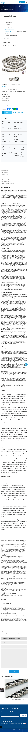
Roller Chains (7, 24)
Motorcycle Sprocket (21, 31)
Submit (14, 671)
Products (5, 6)
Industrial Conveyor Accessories (13, 6)
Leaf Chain (6, 33)
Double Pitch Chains (8, 22)
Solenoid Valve (6, 42)
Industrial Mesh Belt (8, 27)
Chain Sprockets (7, 26)
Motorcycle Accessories (5, 8)
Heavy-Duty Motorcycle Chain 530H (7, 9)
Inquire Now (7, 112)
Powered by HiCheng (5, 725)
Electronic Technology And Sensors (11, 45)
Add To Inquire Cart (19, 112)
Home (2, 6)
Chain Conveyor (7, 37)
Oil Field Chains (7, 38)
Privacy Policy (3, 719)
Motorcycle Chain (13, 8)
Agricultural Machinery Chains (10, 35)
